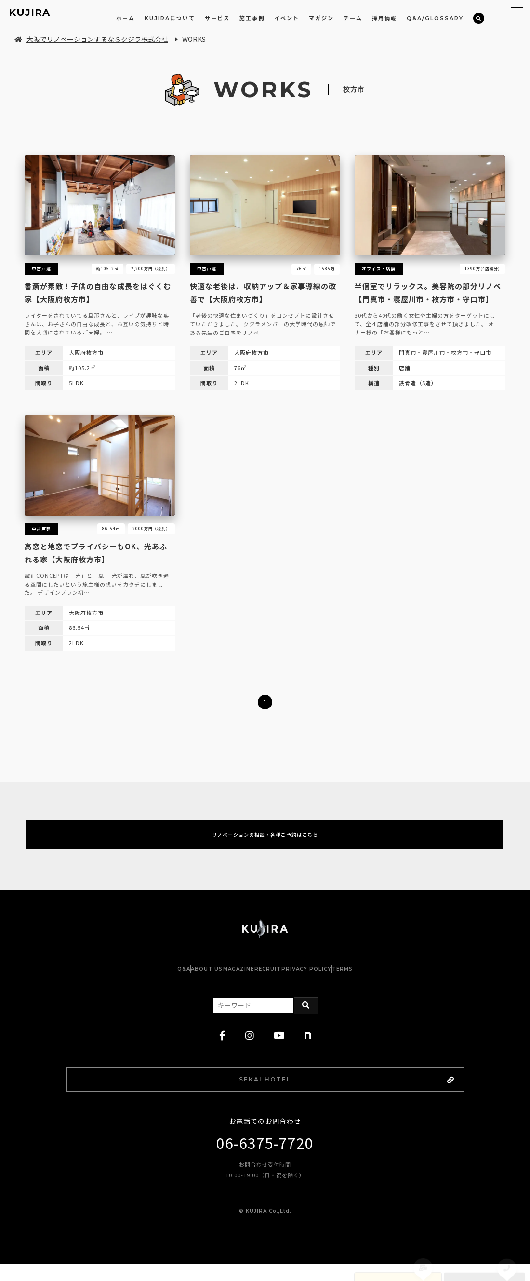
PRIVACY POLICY (335, 981)
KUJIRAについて (170, 18)
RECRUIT (277, 981)
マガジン (321, 18)
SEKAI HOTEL (291, 1093)
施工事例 (252, 18)
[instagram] (249, 1048)
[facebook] (222, 1048)
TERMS (390, 981)
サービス (217, 18)
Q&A (135, 981)
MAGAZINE (228, 981)
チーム (353, 18)
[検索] (478, 18)
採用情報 (384, 18)
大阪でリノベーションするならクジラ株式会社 (91, 39)
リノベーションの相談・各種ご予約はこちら (265, 841)
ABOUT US (178, 981)
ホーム (125, 18)
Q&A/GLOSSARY (435, 18)
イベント (286, 18)
